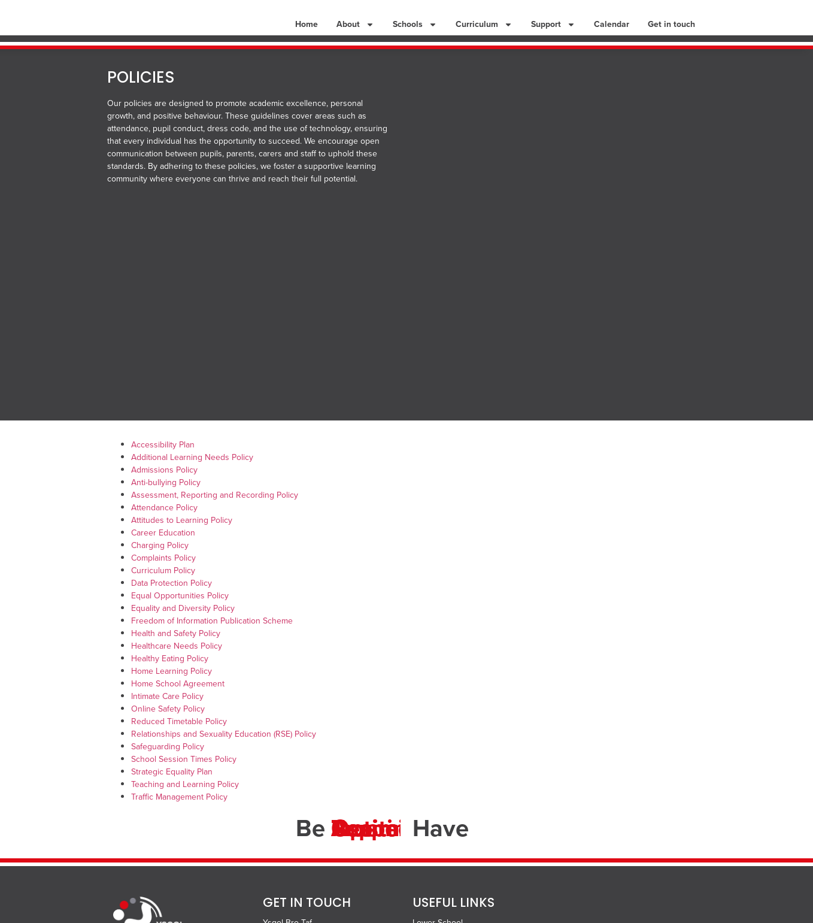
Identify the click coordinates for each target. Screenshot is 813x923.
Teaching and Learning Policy (185, 801)
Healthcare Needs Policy (176, 663)
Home (306, 32)
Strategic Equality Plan (172, 789)
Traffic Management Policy (179, 814)
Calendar (611, 32)
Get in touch (671, 32)
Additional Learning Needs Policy (192, 474)
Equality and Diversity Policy (183, 625)
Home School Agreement (178, 701)
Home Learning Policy (171, 688)
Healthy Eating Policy (169, 676)
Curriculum (484, 33)
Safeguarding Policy (167, 764)
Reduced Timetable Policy (179, 739)
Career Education (163, 550)
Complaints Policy (163, 575)
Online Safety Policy (168, 726)
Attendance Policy (164, 525)
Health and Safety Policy (175, 650)
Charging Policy (160, 562)
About (355, 33)
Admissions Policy (164, 487)
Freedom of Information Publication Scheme (212, 638)
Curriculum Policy (163, 588)
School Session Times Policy (183, 776)
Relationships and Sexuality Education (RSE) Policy (223, 751)
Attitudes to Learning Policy (181, 537)
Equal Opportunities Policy (180, 613)
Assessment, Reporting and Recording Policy (214, 512)
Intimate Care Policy (167, 713)
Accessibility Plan (163, 462)
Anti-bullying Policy (166, 500)
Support (553, 33)
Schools (415, 33)
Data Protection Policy (171, 600)
